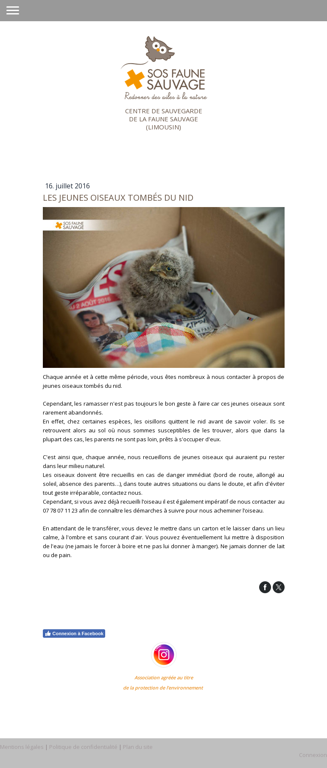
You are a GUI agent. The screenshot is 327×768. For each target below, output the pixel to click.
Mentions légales (22, 747)
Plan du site (138, 747)
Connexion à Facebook (74, 633)
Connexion (313, 755)
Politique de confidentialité (83, 747)
